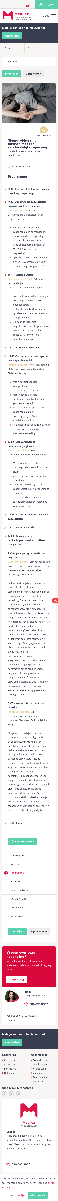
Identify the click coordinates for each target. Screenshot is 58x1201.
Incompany (17, 916)
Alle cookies (37, 1195)
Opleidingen (9, 1073)
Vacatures (37, 1081)
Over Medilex (39, 1060)
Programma (17, 872)
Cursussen (9, 1064)
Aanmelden (12, 35)
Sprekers (15, 881)
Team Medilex (39, 1077)
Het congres (17, 855)
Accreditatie (17, 907)
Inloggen (46, 4)
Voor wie (15, 864)
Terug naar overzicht (13, 48)
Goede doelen (39, 1064)
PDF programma (24, 841)
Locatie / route (18, 898)
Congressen (9, 1060)
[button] (51, 61)
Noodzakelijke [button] (17, 1195)
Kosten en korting (20, 890)
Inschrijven (11, 73)
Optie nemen (33, 73)
